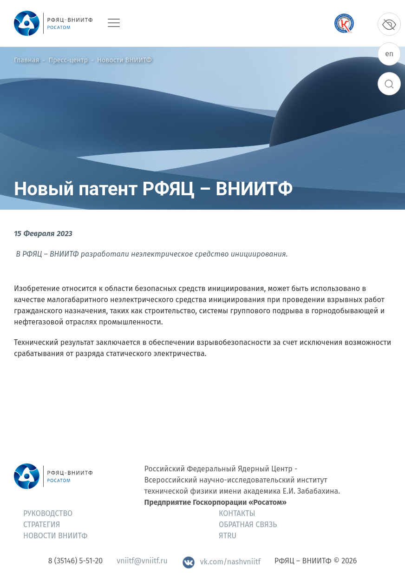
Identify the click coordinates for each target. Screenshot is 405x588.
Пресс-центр (68, 60)
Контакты (237, 513)
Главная (26, 60)
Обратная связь (248, 524)
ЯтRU (227, 535)
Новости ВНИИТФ (124, 60)
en (389, 53)
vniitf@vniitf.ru (142, 560)
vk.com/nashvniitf (221, 561)
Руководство (47, 513)
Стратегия (41, 524)
